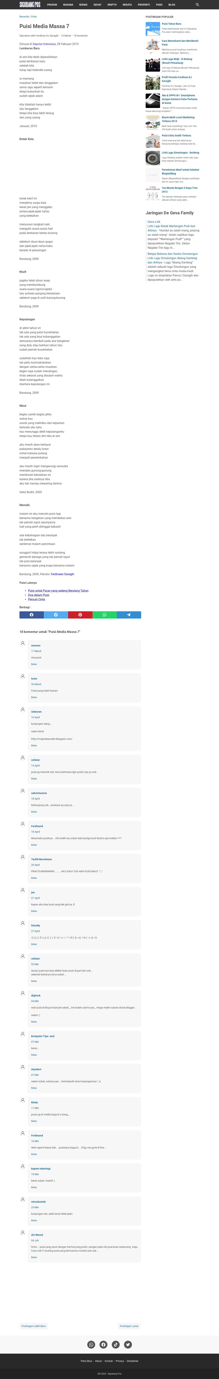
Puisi (159, 4)
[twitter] (56, 615)
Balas (34, 664)
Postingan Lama (129, 1326)
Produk (52, 4)
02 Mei (35, 964)
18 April (35, 798)
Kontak (109, 1361)
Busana (68, 4)
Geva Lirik (154, 222)
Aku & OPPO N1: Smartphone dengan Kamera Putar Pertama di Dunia (179, 99)
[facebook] (31, 615)
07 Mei (35, 1041)
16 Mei (35, 1141)
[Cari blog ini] (197, 5)
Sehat (97, 4)
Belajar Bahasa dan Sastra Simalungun (173, 254)
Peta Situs (86, 1361)
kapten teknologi (40, 1168)
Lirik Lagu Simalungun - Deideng (180, 152)
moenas (35, 645)
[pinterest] (80, 615)
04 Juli (35, 1240)
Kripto (112, 4)
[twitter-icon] (128, 1345)
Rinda (34, 1102)
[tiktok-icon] (116, 1345)
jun (33, 892)
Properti (144, 4)
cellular (35, 760)
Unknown (36, 711)
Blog (172, 4)
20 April (35, 864)
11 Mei (35, 1108)
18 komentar (81, 35)
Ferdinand (37, 826)
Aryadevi (36, 1069)
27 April (35, 931)
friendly (35, 925)
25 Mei (35, 1207)
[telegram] (129, 615)
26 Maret (36, 684)
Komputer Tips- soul (42, 1036)
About (98, 1361)
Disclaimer (132, 1361)
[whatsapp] (104, 615)
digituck (35, 995)
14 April (35, 765)
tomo (34, 678)
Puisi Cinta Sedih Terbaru (176, 135)
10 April (35, 717)
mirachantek (38, 1201)
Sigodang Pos (114, 1374)
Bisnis (83, 4)
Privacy (120, 1361)
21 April (35, 898)
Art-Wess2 (37, 1234)
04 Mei (35, 1001)
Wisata (127, 4)
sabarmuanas (39, 793)
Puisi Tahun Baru (171, 23)
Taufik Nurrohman (41, 859)
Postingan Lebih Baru (34, 1326)
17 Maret (36, 651)
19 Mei (35, 1174)
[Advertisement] (80, 169)
